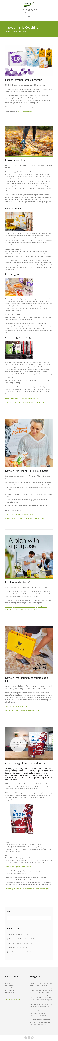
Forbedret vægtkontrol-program (23, 80)
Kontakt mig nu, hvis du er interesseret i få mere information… (26, 518)
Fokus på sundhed (15, 160)
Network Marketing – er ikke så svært (26, 471)
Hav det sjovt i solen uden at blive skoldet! (22, 952)
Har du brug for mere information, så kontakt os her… (23, 710)
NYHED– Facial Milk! (15, 943)
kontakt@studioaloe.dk (12, 999)
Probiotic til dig (13, 947)
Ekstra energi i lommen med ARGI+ (25, 763)
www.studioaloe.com (25, 111)
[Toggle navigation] (29, 16)
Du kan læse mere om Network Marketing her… (21, 514)
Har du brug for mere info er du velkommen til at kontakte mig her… (27, 889)
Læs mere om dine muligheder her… (17, 706)
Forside (7, 31)
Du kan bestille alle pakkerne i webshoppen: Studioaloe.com (25, 402)
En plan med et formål (18, 582)
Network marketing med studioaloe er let (27, 679)
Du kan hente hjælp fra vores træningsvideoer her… (22, 398)
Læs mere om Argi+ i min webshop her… (18, 867)
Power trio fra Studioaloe (16, 939)
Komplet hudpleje (14, 934)
